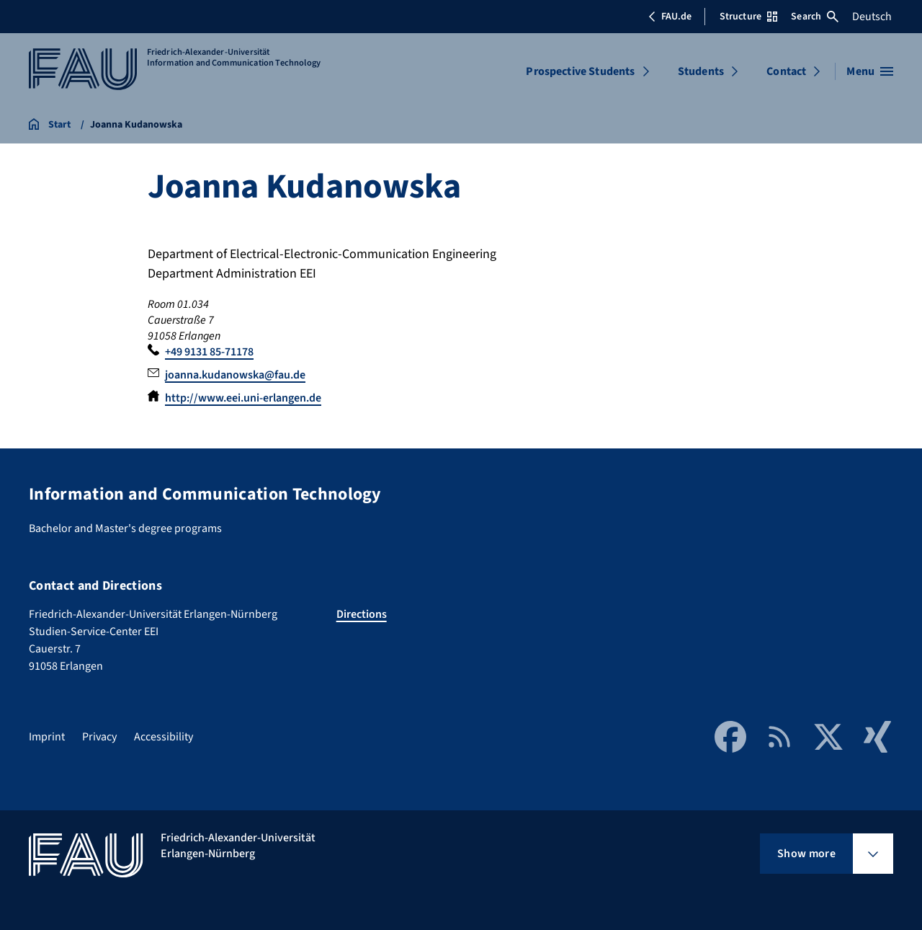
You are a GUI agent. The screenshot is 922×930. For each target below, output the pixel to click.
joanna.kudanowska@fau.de (235, 375)
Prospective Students (580, 71)
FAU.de (670, 16)
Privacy (99, 737)
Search (814, 16)
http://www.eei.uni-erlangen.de (243, 398)
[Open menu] (869, 71)
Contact (786, 71)
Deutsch (872, 17)
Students (701, 71)
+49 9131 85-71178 (209, 352)
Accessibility (163, 737)
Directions (361, 614)
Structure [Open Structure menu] (748, 16)
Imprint (47, 737)
